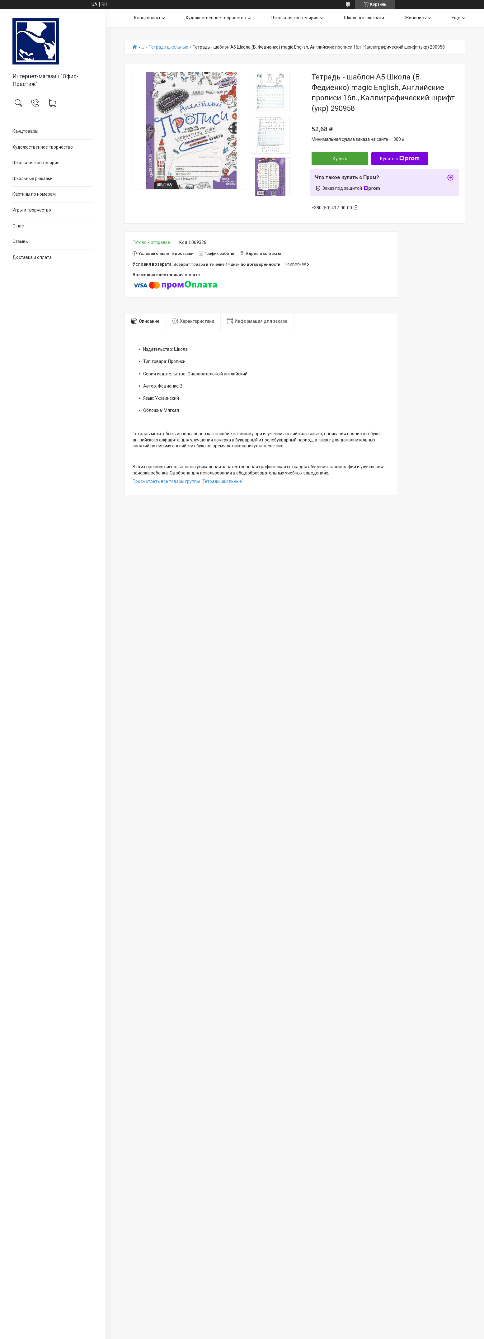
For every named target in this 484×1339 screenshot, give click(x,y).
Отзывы (20, 241)
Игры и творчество (31, 209)
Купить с (400, 158)
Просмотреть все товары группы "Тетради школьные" (188, 481)
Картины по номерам (34, 194)
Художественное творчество (42, 147)
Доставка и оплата (32, 257)
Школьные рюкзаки (32, 178)
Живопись (415, 17)
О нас (18, 225)
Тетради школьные (168, 47)
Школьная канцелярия (35, 162)
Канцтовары (25, 131)
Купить (340, 158)
